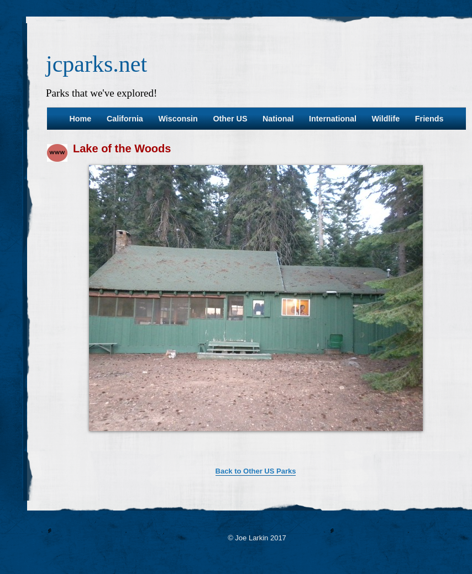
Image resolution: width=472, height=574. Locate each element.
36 (443, 441)
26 (333, 441)
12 (178, 441)
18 (244, 441)
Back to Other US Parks (256, 471)
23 (300, 441)
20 (267, 441)
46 (283, 449)
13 (189, 441)
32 (399, 441)
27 (344, 441)
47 (294, 449)
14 (200, 441)
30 (377, 441)
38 (195, 449)
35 (432, 441)
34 (421, 441)
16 (222, 441)
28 (355, 441)
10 (156, 441)
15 (211, 441)
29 (366, 441)
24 (311, 441)
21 (278, 441)
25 (322, 441)
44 (261, 449)
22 (289, 441)
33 (410, 441)
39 (206, 449)
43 (250, 449)
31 (388, 441)
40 (217, 449)
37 (454, 441)
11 (167, 441)
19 (255, 441)
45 (272, 449)
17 (233, 441)
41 (228, 449)
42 (239, 449)
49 (316, 449)
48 (305, 449)
